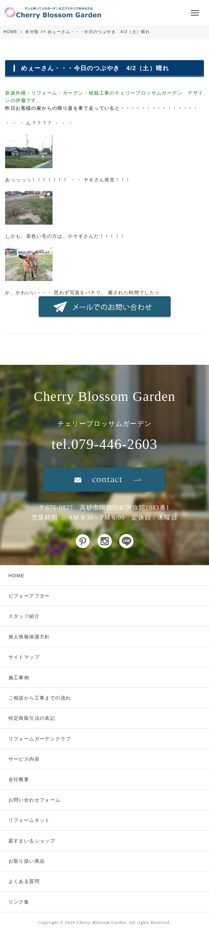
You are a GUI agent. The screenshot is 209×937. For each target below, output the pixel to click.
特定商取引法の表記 (32, 718)
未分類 (32, 31)
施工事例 (18, 677)
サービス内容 (24, 759)
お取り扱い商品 (26, 861)
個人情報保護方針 (29, 636)
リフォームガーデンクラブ (39, 738)
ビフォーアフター (29, 596)
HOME (10, 31)
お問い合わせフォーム (34, 800)
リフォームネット (29, 820)
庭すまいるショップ (32, 840)
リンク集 (18, 902)
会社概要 (18, 779)
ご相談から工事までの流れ (39, 698)
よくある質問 (24, 881)
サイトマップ (24, 657)
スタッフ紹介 (24, 616)
